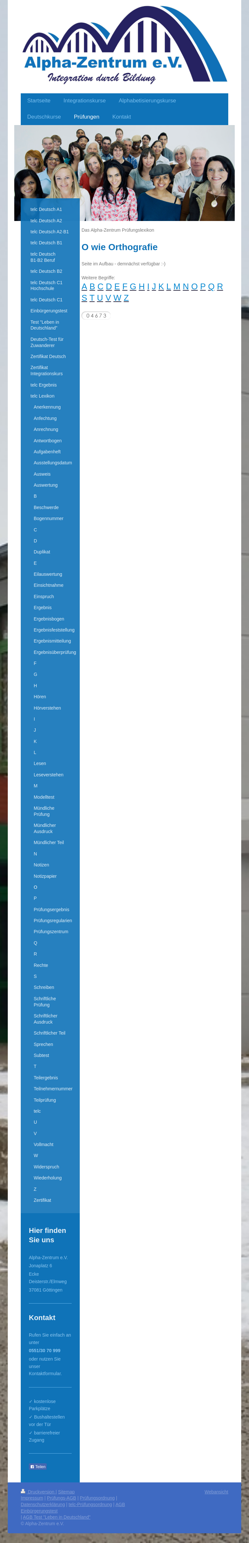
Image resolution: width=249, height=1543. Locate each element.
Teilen (37, 1467)
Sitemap (66, 1491)
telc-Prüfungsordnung (90, 1504)
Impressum (32, 1498)
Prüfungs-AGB (61, 1498)
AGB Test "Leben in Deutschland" (56, 1517)
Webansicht (216, 1491)
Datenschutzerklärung (43, 1504)
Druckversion (38, 1491)
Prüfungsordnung (97, 1498)
